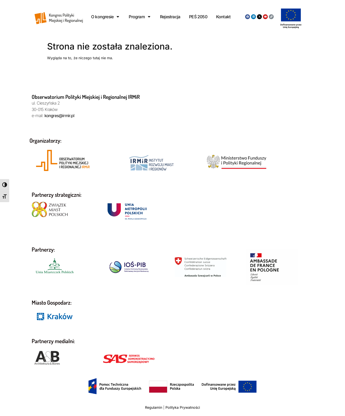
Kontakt (223, 16)
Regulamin (153, 407)
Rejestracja (170, 16)
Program (140, 16)
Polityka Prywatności (182, 407)
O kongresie (105, 16)
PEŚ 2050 (198, 16)
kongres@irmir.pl (59, 115)
